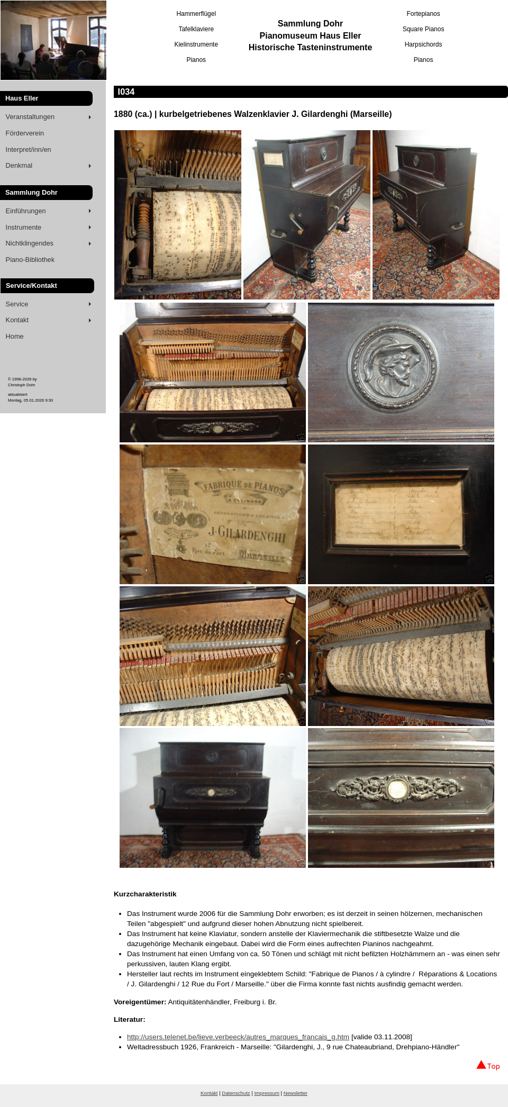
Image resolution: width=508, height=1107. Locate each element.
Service (17, 304)
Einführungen (26, 211)
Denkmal (19, 165)
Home (15, 336)
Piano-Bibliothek (30, 260)
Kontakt (17, 320)
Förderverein (25, 133)
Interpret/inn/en (28, 149)
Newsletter (295, 1093)
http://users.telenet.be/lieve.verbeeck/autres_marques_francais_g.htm (238, 1037)
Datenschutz (236, 1093)
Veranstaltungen (30, 117)
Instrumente (24, 227)
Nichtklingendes (29, 243)
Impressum (266, 1093)
